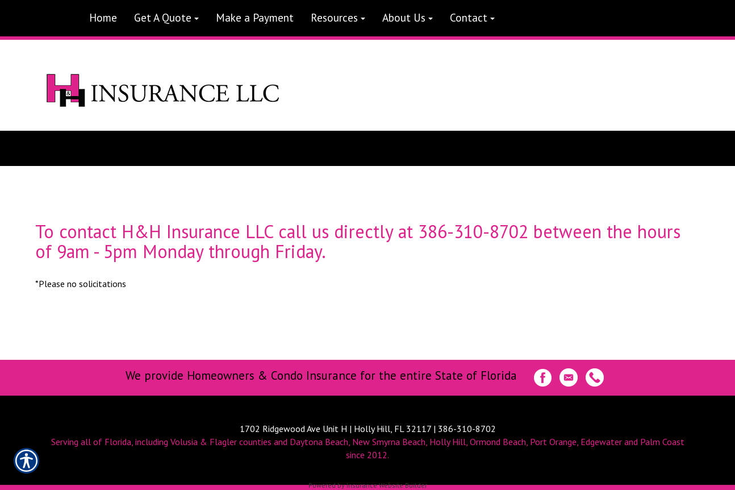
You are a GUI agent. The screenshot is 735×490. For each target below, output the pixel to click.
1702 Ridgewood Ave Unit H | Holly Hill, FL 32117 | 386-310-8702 (368, 428)
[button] (166, 18)
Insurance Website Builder (386, 485)
